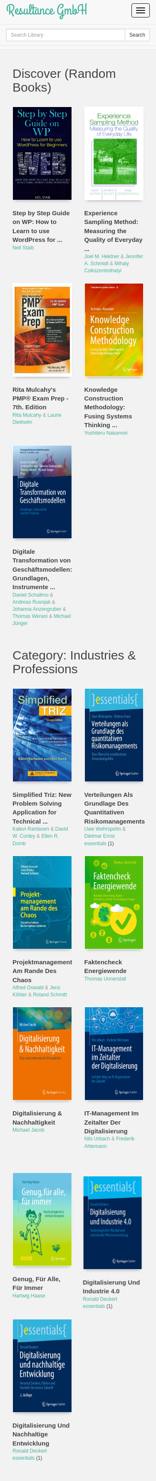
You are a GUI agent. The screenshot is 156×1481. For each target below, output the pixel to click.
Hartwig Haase (28, 1281)
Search (137, 35)
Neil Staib (23, 248)
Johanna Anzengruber (36, 609)
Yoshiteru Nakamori (106, 433)
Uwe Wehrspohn (102, 829)
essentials (96, 843)
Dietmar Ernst (99, 836)
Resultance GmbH (46, 10)
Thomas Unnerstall (105, 979)
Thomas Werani (29, 616)
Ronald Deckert (101, 1281)
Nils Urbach (97, 1139)
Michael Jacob (28, 1130)
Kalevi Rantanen (30, 829)
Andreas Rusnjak (31, 602)
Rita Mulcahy (26, 415)
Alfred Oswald (28, 988)
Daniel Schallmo (30, 595)
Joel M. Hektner (101, 256)
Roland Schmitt (50, 995)
